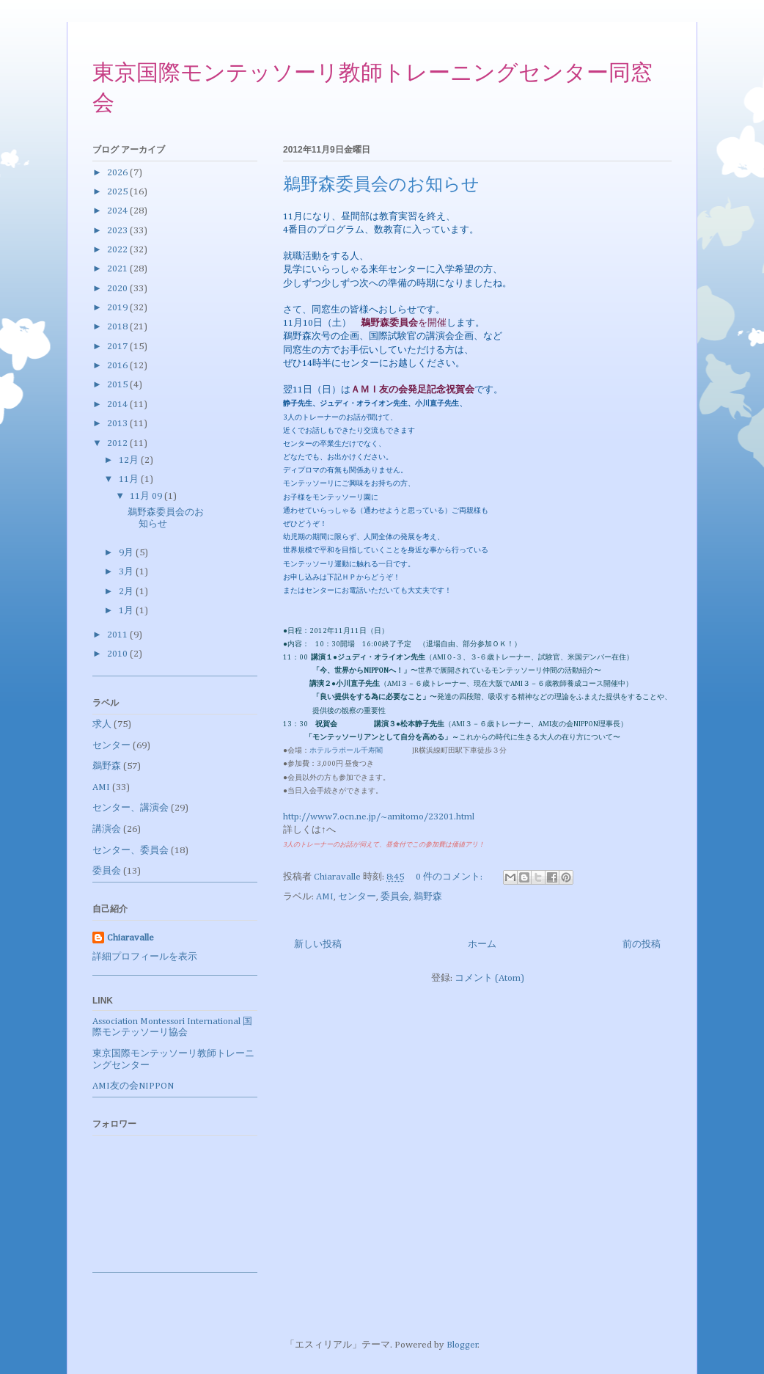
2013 (118, 423)
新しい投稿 (318, 944)
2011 (118, 635)
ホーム (482, 944)
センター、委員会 (130, 850)
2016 (118, 365)
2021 (118, 269)
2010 (118, 654)
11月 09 (147, 496)
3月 (127, 572)
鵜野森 (428, 897)
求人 (101, 724)
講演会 (106, 829)
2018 (118, 327)
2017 (118, 346)
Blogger (462, 1345)
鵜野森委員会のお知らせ (381, 185)
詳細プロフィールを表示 (144, 957)
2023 (118, 230)
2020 (118, 288)
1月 (127, 610)
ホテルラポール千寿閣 (349, 750)
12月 (130, 460)
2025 (118, 192)
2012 (118, 443)
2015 (118, 385)
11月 (130, 479)
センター (357, 897)
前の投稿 (641, 944)
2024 (118, 211)
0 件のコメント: (450, 877)
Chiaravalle (130, 938)
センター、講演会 (130, 808)
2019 (118, 308)
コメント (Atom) (489, 978)
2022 (118, 250)
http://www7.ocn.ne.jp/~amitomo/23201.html (378, 817)
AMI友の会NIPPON (133, 1086)
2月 (127, 591)
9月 (127, 553)
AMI (325, 897)
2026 (118, 173)
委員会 (395, 897)
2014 (118, 404)
